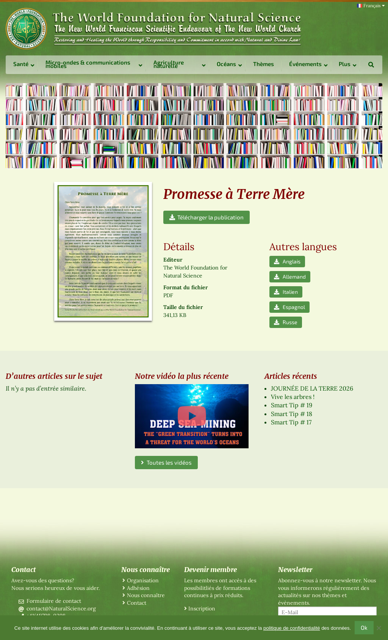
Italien (286, 291)
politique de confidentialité (291, 628)
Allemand (290, 276)
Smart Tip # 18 (291, 414)
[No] (378, 628)
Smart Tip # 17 (291, 422)
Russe (285, 322)
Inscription (201, 608)
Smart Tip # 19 (291, 405)
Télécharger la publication (206, 217)
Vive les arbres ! (292, 396)
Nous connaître (146, 595)
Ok (364, 627)
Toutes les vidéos (166, 462)
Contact (136, 602)
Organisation (143, 580)
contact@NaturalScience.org (61, 608)
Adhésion (138, 588)
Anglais (287, 261)
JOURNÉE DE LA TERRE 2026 (312, 388)
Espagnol (289, 307)
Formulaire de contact (54, 600)
